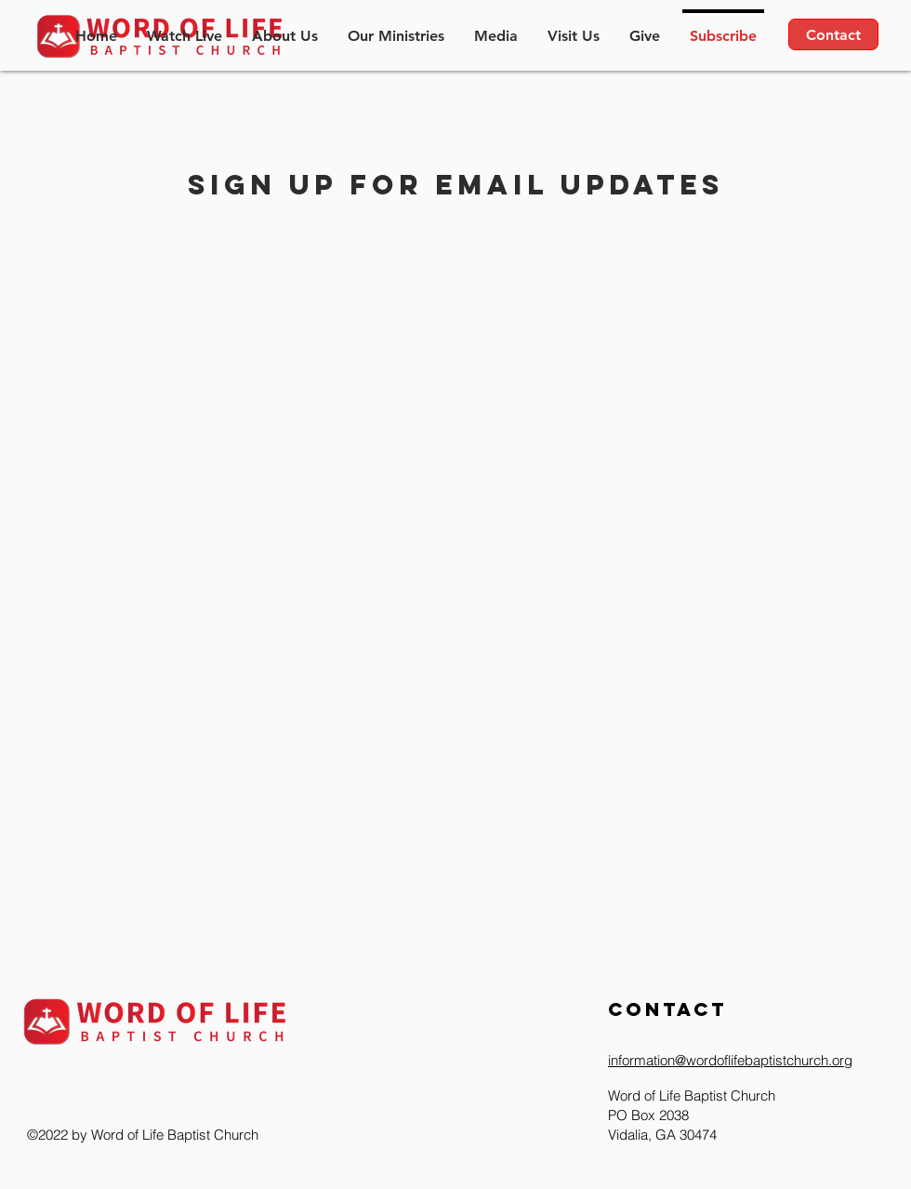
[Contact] (833, 34)
